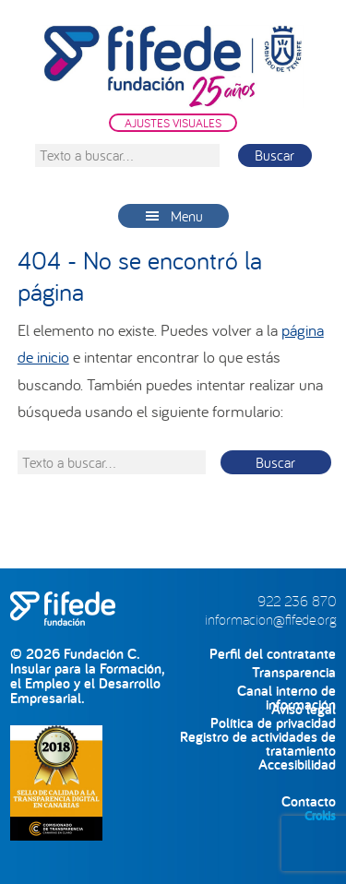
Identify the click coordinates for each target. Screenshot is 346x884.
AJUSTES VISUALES (173, 122)
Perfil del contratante (272, 654)
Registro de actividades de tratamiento (258, 737)
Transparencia (294, 672)
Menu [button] (187, 216)
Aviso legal (303, 709)
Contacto (308, 801)
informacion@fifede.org (270, 619)
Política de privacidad (273, 723)
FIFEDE (173, 66)
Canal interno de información (286, 691)
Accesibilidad (297, 764)
